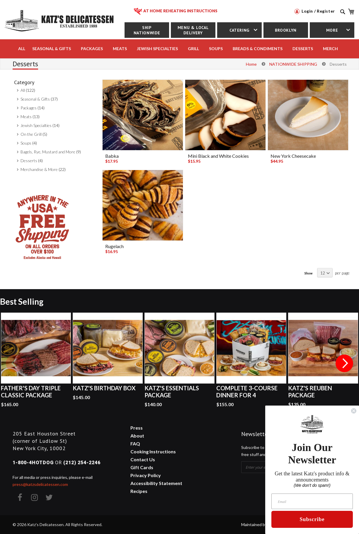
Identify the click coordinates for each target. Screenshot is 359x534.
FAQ (135, 443)
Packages (29, 107)
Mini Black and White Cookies (218, 156)
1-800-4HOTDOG (33, 462)
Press (136, 427)
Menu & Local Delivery (193, 30)
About (137, 435)
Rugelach (114, 246)
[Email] (312, 501)
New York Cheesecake (293, 156)
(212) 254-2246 (82, 462)
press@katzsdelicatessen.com (40, 484)
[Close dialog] (354, 411)
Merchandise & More (39, 169)
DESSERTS (302, 48)
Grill (193, 48)
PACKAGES (92, 48)
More (332, 30)
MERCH (330, 48)
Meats (26, 116)
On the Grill (31, 134)
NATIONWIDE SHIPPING (293, 64)
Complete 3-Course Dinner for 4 (247, 391)
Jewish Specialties (36, 125)
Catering (239, 30)
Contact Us (142, 459)
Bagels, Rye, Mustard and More (48, 151)
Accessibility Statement (156, 483)
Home (251, 64)
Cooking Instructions (153, 451)
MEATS (120, 48)
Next (344, 363)
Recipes (138, 491)
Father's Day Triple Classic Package (31, 391)
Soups (26, 142)
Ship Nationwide (147, 30)
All (21, 48)
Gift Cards (141, 467)
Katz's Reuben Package (310, 391)
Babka (112, 156)
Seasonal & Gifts (51, 48)
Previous (14, 363)
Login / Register (315, 11)
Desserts (29, 160)
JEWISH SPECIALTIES (157, 48)
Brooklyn (286, 30)
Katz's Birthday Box (104, 387)
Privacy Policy (145, 475)
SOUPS (216, 48)
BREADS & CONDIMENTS (258, 48)
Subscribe (312, 519)
